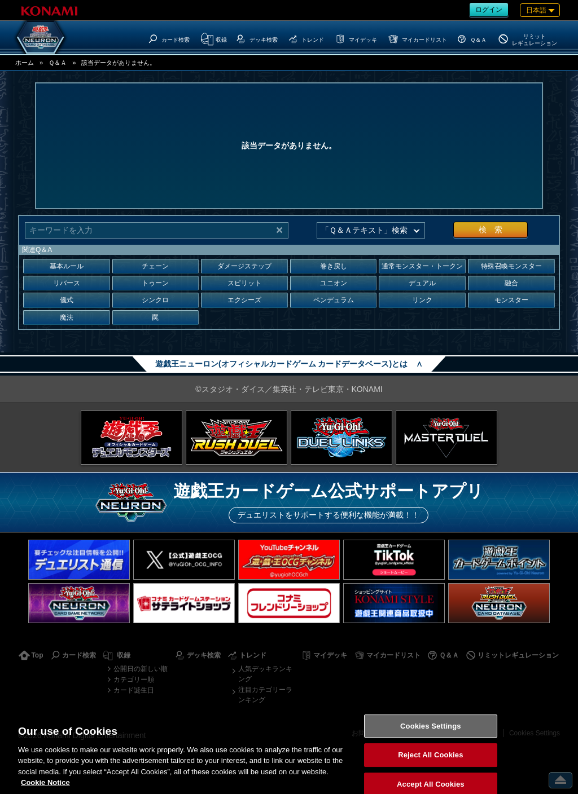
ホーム (24, 62)
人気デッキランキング (265, 674)
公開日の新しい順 (140, 669)
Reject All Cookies (430, 766)
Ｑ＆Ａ (58, 62)
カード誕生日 (133, 690)
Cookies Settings (430, 738)
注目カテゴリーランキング (265, 695)
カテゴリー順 (133, 679)
